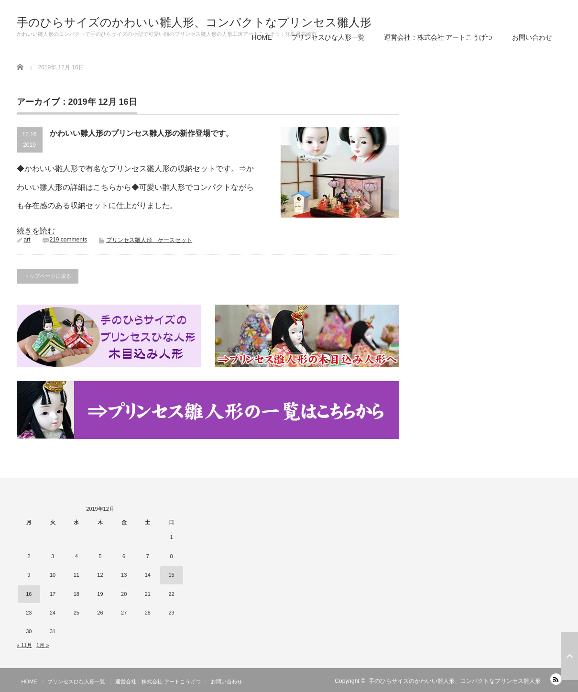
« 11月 (24, 645)
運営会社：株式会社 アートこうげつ (438, 37)
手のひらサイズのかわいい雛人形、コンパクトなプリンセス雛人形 (194, 22)
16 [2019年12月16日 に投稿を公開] (29, 594)
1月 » (42, 645)
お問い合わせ (532, 37)
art (27, 239)
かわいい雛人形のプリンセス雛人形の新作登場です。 (141, 133)
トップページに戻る (47, 276)
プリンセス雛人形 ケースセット (149, 240)
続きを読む (36, 231)
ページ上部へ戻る (569, 656)
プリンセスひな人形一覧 (328, 37)
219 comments (68, 239)
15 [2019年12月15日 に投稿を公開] (171, 575)
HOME (262, 37)
